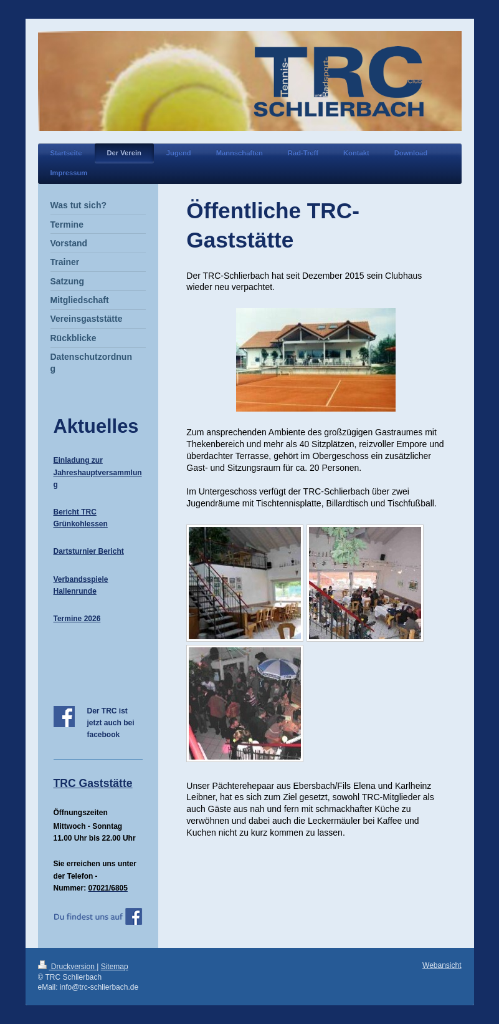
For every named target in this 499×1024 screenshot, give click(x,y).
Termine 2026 (77, 618)
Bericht (110, 551)
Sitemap (114, 966)
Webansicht (441, 965)
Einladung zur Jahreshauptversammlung (98, 472)
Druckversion (67, 966)
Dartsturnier (75, 551)
